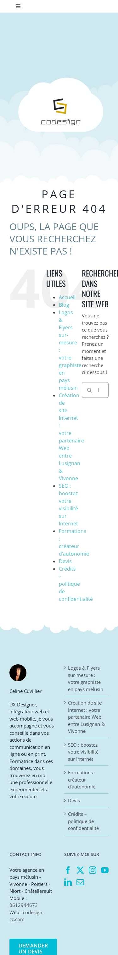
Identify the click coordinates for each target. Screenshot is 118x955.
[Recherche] (90, 390)
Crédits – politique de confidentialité (76, 583)
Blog (64, 304)
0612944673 (23, 905)
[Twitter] (80, 870)
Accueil (67, 297)
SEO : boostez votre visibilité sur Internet (83, 752)
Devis (65, 561)
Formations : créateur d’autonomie (81, 779)
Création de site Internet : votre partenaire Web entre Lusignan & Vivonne (86, 717)
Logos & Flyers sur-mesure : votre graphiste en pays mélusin (85, 678)
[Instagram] (92, 870)
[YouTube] (105, 870)
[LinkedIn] (68, 882)
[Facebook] (68, 870)
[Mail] (80, 882)
